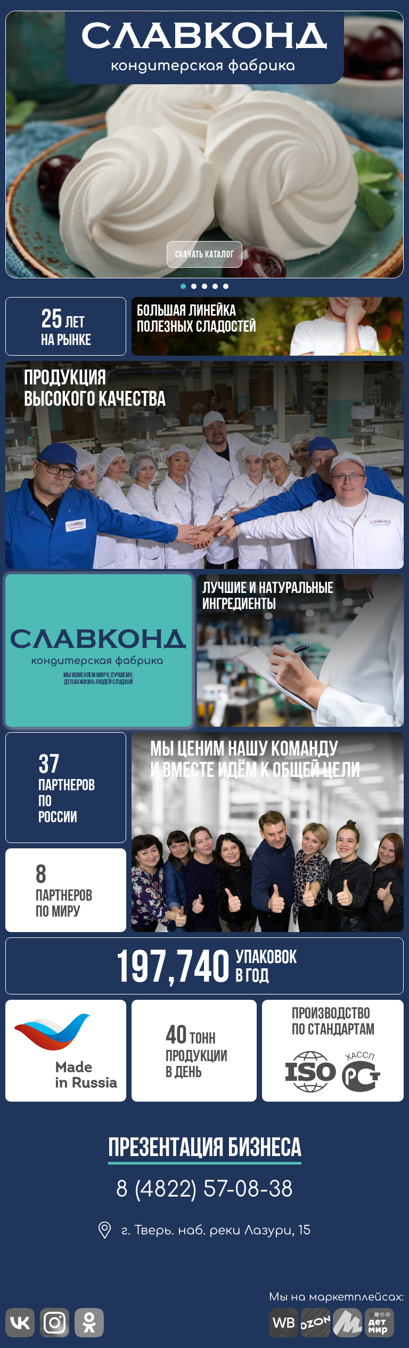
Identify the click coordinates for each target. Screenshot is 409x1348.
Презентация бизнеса (204, 1147)
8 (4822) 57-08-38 (204, 1189)
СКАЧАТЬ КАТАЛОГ (204, 254)
